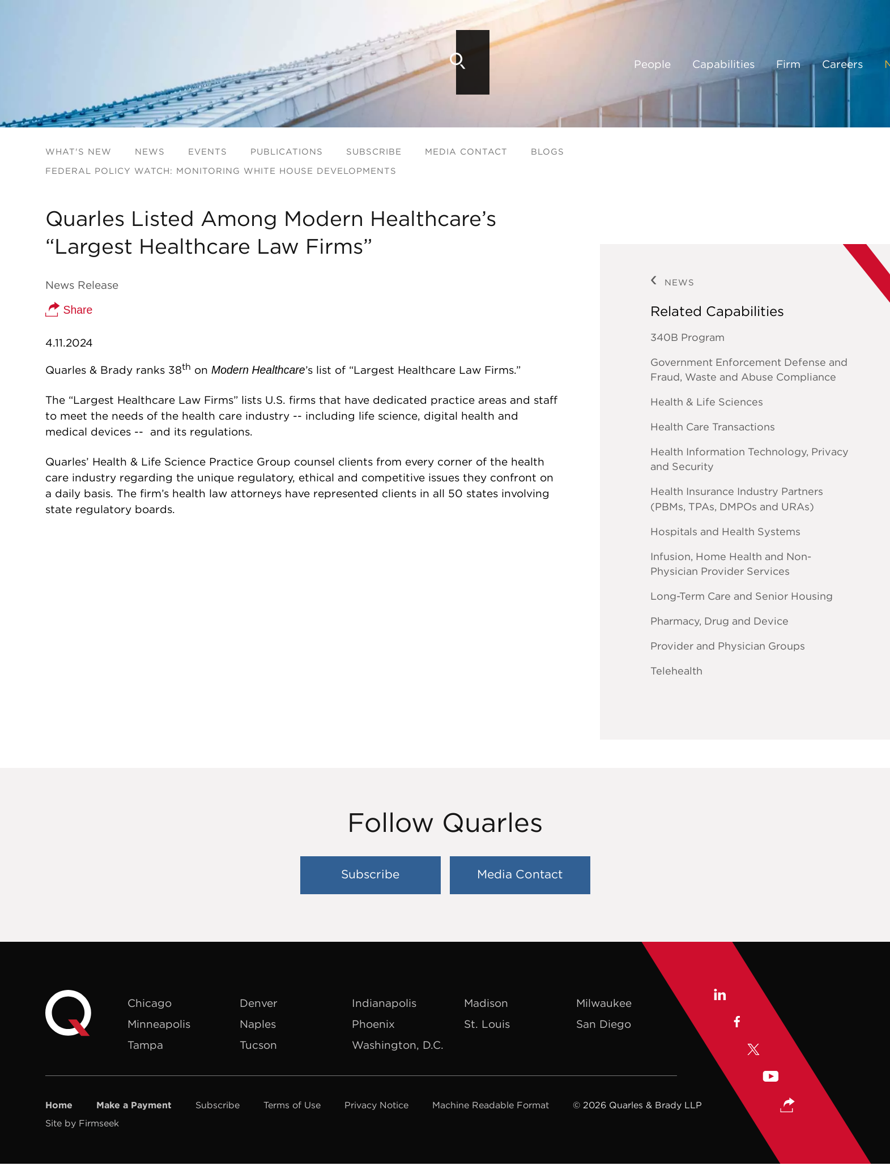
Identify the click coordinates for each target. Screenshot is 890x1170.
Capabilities (300, 64)
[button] (788, 1105)
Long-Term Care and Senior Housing (741, 596)
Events (207, 151)
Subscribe (374, 151)
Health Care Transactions (712, 426)
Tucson (258, 1045)
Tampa (145, 1045)
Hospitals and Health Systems (725, 531)
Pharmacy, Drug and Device (719, 620)
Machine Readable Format (490, 1105)
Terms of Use (292, 1105)
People (229, 64)
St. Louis (487, 1024)
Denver (259, 1003)
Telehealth (676, 670)
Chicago (149, 1003)
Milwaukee (604, 1003)
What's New (78, 151)
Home (59, 1105)
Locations (594, 64)
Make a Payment (134, 1105)
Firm (365, 64)
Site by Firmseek (82, 1123)
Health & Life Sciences (706, 401)
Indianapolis (384, 1003)
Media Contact (466, 151)
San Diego (603, 1024)
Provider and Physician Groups (727, 645)
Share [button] (68, 309)
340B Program (687, 337)
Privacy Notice (376, 1105)
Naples (258, 1024)
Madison (486, 1003)
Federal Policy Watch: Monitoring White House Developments (221, 170)
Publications (286, 151)
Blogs (547, 151)
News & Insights (503, 64)
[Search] (825, 61)
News (150, 151)
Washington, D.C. (398, 1045)
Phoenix (373, 1024)
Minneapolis (158, 1024)
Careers (419, 64)
